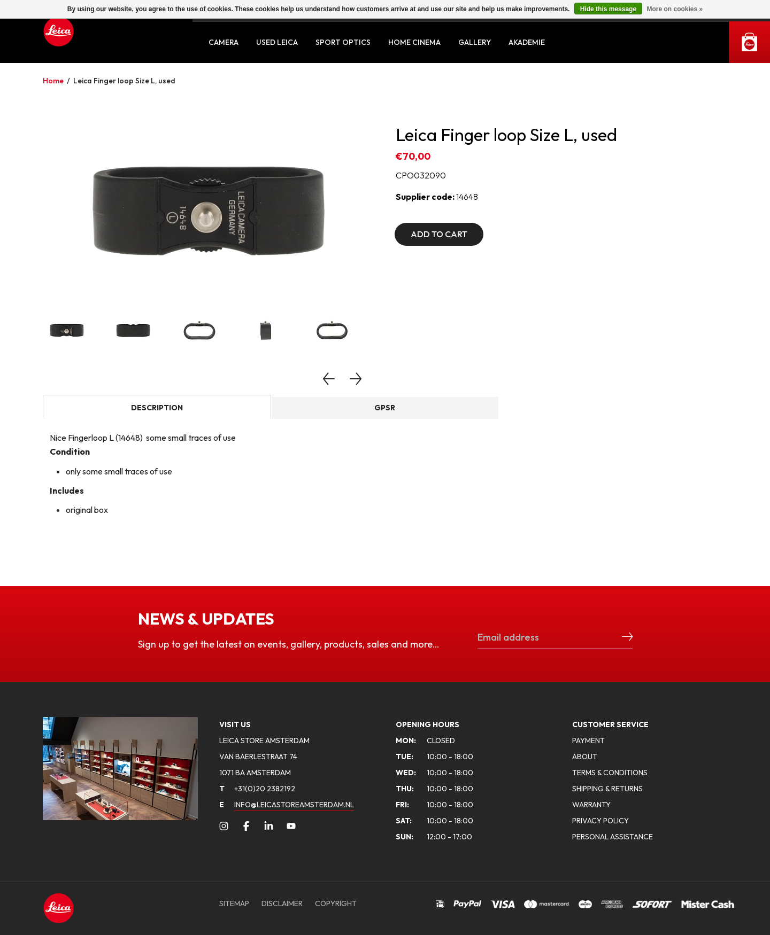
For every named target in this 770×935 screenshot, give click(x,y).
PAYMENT (588, 740)
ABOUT (584, 756)
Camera (223, 42)
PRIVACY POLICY (600, 820)
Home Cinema (414, 42)
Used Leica (277, 42)
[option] (208, 211)
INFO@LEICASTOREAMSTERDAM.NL (294, 804)
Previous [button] (329, 379)
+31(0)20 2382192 (257, 788)
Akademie (527, 42)
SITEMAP (234, 903)
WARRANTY (591, 804)
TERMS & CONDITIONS (610, 772)
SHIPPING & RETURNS (607, 788)
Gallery (474, 42)
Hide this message (608, 9)
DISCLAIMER (282, 903)
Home (53, 80)
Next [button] (355, 379)
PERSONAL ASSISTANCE (612, 837)
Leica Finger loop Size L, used (124, 80)
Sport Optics (343, 42)
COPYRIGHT (336, 903)
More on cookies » (674, 9)
